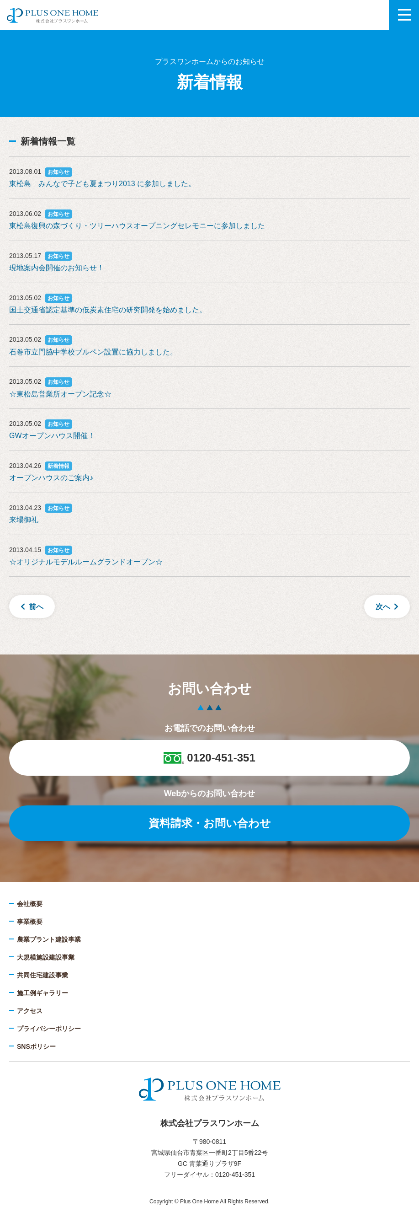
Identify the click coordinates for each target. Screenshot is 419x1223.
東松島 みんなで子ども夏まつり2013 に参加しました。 (102, 184)
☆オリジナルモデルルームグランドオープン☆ (86, 562)
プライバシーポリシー (49, 1028)
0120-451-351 (209, 757)
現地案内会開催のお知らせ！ (56, 268)
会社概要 (29, 903)
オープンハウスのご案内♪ (51, 478)
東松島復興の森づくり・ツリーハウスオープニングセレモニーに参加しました (137, 226)
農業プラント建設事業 (49, 939)
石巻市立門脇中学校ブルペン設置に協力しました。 (93, 352)
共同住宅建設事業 (42, 975)
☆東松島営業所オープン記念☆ (60, 394)
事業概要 (29, 921)
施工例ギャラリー (42, 993)
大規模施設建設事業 (45, 957)
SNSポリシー (36, 1046)
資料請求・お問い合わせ (210, 823)
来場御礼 (23, 520)
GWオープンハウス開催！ (52, 436)
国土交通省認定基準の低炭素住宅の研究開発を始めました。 (108, 310)
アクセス (29, 1010)
